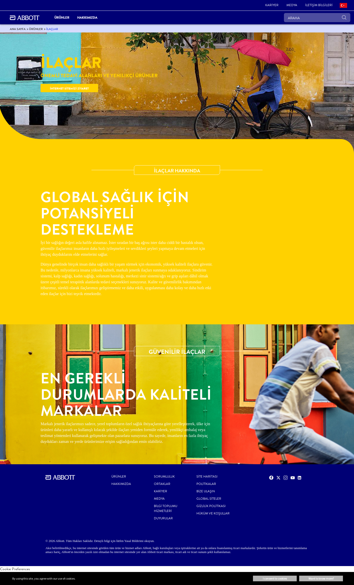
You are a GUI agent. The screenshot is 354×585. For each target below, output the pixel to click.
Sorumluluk (164, 476)
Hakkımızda (121, 484)
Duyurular (163, 518)
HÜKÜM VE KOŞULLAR (213, 513)
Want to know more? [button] (321, 578)
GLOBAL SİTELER (208, 498)
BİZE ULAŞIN (205, 491)
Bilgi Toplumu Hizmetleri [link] (165, 508)
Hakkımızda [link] (87, 17)
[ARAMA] (317, 17)
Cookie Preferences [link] (15, 569)
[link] (271, 5)
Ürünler (118, 476)
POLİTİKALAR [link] (206, 484)
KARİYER (160, 491)
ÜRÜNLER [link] (61, 17)
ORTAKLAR (162, 484)
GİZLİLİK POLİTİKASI (211, 506)
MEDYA (159, 498)
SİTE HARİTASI (207, 476)
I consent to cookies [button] (275, 578)
